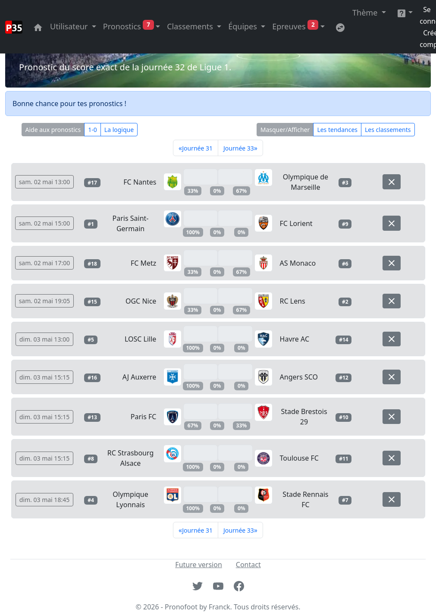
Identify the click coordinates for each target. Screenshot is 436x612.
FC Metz (143, 263)
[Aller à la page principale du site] (38, 26)
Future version (198, 564)
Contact (248, 564)
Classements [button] (191, 26)
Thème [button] (366, 12)
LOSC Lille (140, 339)
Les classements (388, 130)
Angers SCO (299, 377)
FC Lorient (296, 223)
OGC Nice (140, 301)
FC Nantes (139, 182)
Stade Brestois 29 (304, 417)
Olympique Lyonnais (130, 499)
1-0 (92, 130)
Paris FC (144, 416)
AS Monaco (298, 263)
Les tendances (337, 130)
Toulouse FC (299, 458)
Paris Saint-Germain (131, 223)
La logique (119, 130)
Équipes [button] (243, 26)
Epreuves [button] (295, 26)
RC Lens (292, 301)
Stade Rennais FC (305, 499)
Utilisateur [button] (70, 26)
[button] (405, 12)
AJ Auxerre (139, 377)
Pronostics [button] (128, 26)
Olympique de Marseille (306, 182)
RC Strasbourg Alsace (130, 458)
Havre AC (294, 339)
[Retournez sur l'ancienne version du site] (340, 26)
